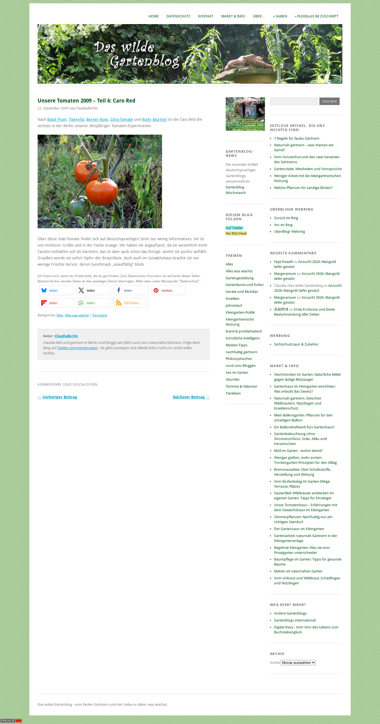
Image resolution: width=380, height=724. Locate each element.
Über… (259, 16)
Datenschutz (178, 16)
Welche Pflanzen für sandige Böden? (303, 188)
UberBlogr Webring (289, 231)
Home (154, 16)
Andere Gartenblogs (290, 613)
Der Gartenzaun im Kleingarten (299, 529)
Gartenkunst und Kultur (245, 285)
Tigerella (76, 119)
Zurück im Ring (286, 218)
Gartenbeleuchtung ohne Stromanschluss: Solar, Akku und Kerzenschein (300, 439)
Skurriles (233, 379)
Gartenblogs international (295, 620)
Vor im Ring (283, 225)
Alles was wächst (77, 315)
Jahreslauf (234, 305)
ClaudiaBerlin (66, 336)
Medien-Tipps (237, 345)
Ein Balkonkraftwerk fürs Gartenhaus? (304, 427)
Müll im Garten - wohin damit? (298, 451)
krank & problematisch (244, 331)
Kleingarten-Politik (240, 312)
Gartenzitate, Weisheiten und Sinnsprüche (308, 169)
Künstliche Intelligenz (243, 338)
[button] (56, 290)
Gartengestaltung (240, 278)
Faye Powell (283, 262)
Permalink (99, 315)
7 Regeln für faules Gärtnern (296, 138)
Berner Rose (97, 119)
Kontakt (206, 16)
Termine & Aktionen (241, 386)
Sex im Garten (237, 372)
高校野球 (281, 309)
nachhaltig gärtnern (241, 352)
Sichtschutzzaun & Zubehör (296, 344)
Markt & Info (233, 16)
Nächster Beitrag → (191, 397)
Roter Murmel (154, 119)
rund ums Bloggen (241, 366)
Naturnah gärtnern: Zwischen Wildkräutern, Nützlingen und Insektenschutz (297, 403)
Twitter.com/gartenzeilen (77, 348)
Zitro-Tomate (121, 119)
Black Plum (57, 119)
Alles (59, 315)
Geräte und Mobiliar (242, 292)
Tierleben (233, 393)
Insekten (233, 298)
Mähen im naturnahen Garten (298, 571)
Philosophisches (239, 359)
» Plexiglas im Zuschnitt (317, 16)
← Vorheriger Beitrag (57, 397)
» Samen (280, 16)
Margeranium (285, 274)
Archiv (275, 663)
